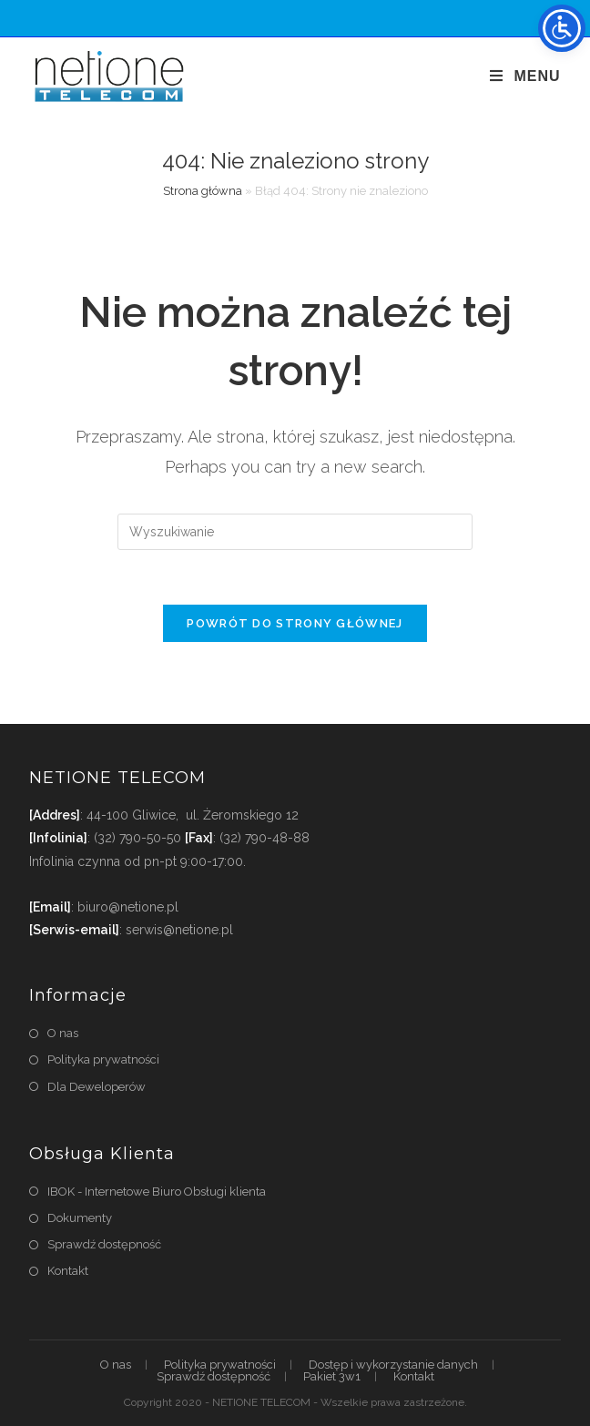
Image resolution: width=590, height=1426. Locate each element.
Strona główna (202, 191)
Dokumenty (79, 1218)
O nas (62, 1033)
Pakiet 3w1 (332, 1376)
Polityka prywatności (103, 1059)
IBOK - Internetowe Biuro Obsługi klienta (156, 1191)
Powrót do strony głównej (294, 623)
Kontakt (67, 1271)
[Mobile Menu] (525, 76)
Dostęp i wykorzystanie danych (393, 1364)
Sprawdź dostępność (104, 1244)
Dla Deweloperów (96, 1087)
